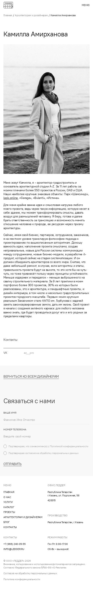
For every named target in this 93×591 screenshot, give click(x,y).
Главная (7, 15)
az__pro (29, 355)
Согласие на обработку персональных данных (30, 573)
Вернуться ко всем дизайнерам (31, 379)
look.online (10, 198)
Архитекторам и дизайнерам (31, 15)
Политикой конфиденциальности (69, 448)
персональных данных (65, 455)
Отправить (12, 466)
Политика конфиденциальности (21, 579)
